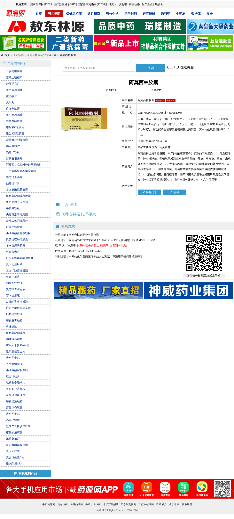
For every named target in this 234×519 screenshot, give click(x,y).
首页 (39, 13)
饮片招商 (94, 13)
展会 (210, 13)
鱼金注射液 (13, 276)
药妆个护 (112, 13)
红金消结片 (13, 376)
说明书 (123, 4)
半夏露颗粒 (13, 208)
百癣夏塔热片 (14, 158)
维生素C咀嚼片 (15, 127)
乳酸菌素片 (13, 251)
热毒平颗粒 (13, 152)
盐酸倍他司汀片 (15, 395)
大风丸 (10, 102)
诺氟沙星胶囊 (14, 432)
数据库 (196, 13)
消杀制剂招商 (128, 504)
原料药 (165, 13)
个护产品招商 (110, 504)
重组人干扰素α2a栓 (17, 345)
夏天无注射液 (14, 264)
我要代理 (149, 192)
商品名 (159, 4)
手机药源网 (48, 504)
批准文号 (111, 4)
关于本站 (174, 504)
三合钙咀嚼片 (14, 71)
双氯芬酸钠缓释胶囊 (18, 195)
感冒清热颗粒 (14, 401)
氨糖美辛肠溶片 (15, 382)
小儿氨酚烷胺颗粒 (17, 370)
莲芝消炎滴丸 (14, 177)
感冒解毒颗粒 (14, 320)
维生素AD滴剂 (15, 90)
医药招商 (18, 55)
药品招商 (54, 13)
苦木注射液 (13, 295)
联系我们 (187, 504)
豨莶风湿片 (13, 146)
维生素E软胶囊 (15, 133)
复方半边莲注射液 (17, 270)
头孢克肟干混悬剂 (17, 202)
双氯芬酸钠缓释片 (17, 332)
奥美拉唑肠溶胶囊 (17, 239)
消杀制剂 (130, 13)
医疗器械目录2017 (64, 4)
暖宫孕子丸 (13, 357)
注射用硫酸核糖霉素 (18, 307)
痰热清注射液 (14, 314)
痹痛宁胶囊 (13, 108)
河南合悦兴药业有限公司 (42, 55)
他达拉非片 (13, 183)
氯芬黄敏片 (13, 438)
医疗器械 (149, 13)
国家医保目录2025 (41, 4)
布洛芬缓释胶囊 (15, 245)
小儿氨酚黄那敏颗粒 (18, 233)
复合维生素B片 (15, 457)
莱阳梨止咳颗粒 (15, 388)
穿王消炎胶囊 (14, 407)
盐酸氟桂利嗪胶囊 (17, 139)
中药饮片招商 (93, 504)
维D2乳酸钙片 (14, 463)
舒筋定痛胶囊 (14, 227)
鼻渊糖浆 (11, 326)
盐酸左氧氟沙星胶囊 (18, 426)
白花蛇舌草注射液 (17, 301)
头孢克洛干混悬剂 (17, 214)
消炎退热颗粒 (14, 339)
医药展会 (161, 504)
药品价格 (134, 4)
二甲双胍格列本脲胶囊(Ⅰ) (21, 170)
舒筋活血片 (13, 83)
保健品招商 (74, 13)
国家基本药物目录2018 (91, 4)
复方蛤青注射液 (15, 289)
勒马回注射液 (14, 283)
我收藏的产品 (25, 473)
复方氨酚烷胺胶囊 (17, 189)
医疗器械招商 (146, 504)
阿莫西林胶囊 (14, 121)
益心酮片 (11, 96)
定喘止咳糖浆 (14, 77)
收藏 (174, 192)
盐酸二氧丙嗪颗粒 (17, 220)
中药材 (180, 13)
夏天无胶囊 (13, 451)
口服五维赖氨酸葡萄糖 (19, 258)
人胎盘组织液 (14, 364)
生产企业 (147, 4)
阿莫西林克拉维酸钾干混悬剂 (24, 164)
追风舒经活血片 (15, 351)
